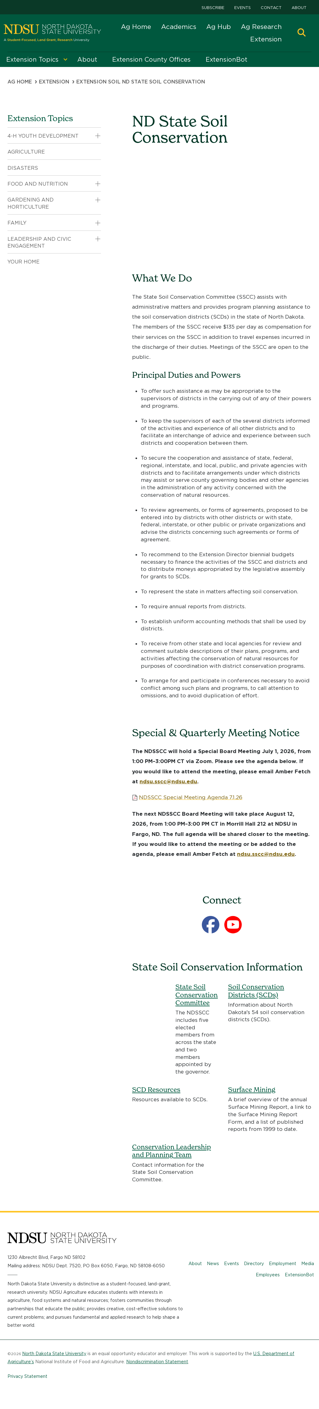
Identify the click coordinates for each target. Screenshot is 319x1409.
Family (16, 223)
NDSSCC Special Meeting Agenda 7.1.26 (190, 797)
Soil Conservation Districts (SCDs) (256, 991)
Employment (282, 1263)
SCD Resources (156, 1090)
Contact (271, 7)
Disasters (22, 168)
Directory (254, 1263)
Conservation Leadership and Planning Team (171, 1151)
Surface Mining (251, 1090)
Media (307, 1263)
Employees (268, 1274)
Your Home (23, 262)
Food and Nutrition (37, 184)
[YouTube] (233, 924)
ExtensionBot (299, 1274)
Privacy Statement (27, 1376)
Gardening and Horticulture (30, 203)
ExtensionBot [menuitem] (226, 59)
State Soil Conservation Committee (196, 994)
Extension (266, 39)
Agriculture (26, 152)
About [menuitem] (87, 59)
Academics (178, 27)
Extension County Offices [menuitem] (151, 59)
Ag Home (136, 27)
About (299, 7)
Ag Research (261, 27)
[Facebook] (210, 924)
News (213, 1263)
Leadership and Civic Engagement (39, 242)
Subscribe (213, 7)
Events (242, 7)
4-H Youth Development (43, 136)
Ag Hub (218, 27)
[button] (302, 33)
